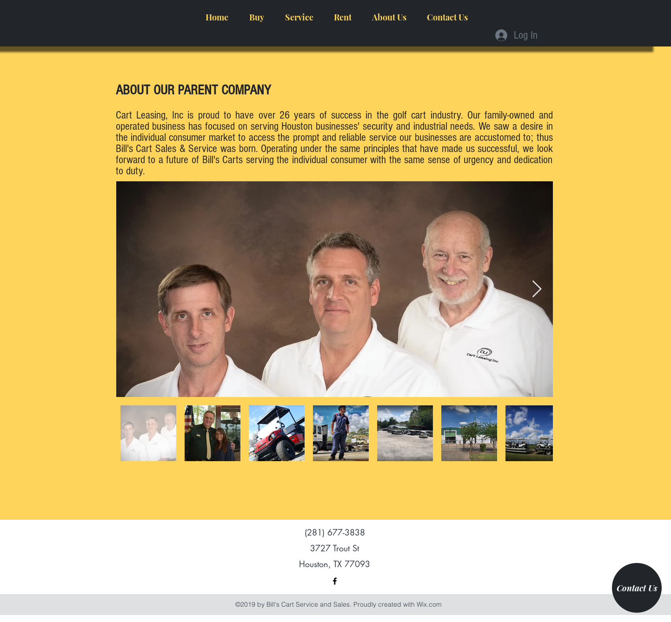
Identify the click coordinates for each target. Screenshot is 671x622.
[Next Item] (536, 289)
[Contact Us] (637, 588)
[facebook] (334, 581)
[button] (256, 17)
